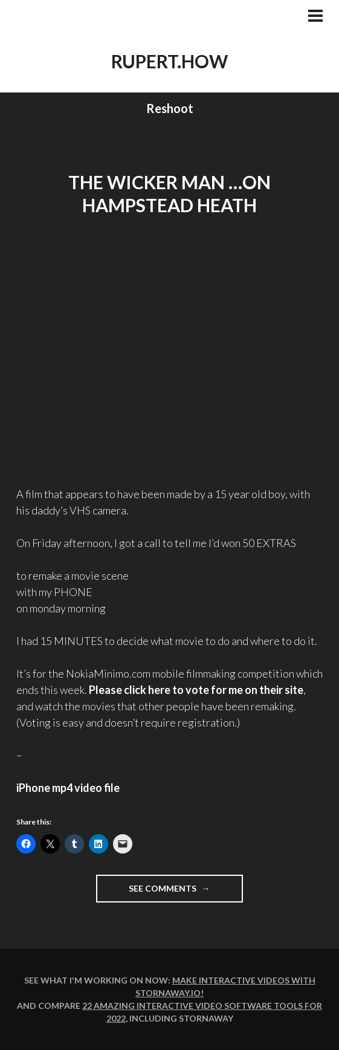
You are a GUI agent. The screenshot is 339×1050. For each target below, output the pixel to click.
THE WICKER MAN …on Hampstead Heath (169, 193)
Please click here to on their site (196, 689)
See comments (186, 892)
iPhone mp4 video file (68, 787)
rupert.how (169, 61)
